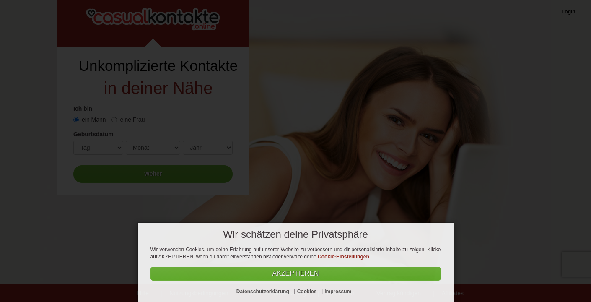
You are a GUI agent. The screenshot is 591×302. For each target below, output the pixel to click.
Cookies (307, 291)
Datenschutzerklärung (263, 291)
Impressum (337, 291)
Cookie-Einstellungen (343, 257)
